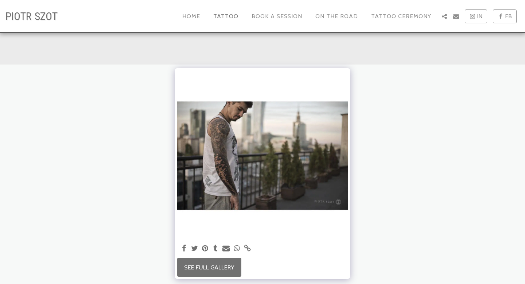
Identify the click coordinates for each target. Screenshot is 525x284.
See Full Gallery (209, 267)
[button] (444, 16)
